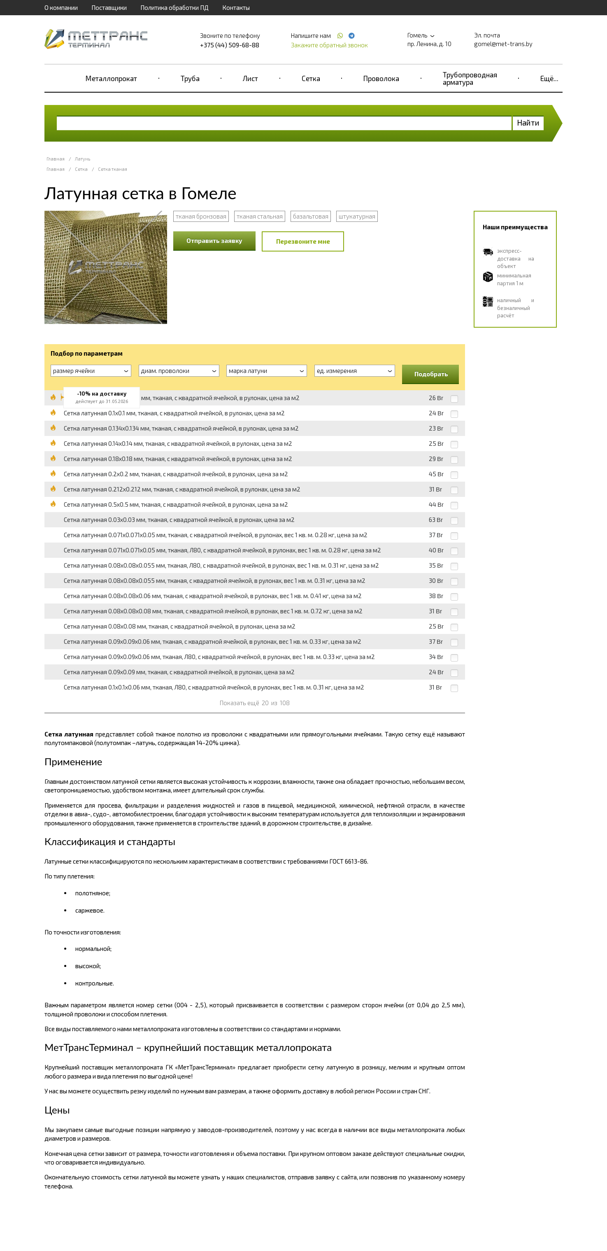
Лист (250, 78)
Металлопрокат (111, 78)
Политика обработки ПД (174, 7)
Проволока (381, 78)
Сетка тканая (112, 169)
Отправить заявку (214, 240)
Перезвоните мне (303, 241)
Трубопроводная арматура (470, 78)
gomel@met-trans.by (503, 43)
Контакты (236, 7)
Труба (190, 78)
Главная (56, 158)
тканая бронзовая (201, 216)
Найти (528, 122)
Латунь (82, 158)
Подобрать (431, 373)
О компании (61, 7)
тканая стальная (260, 216)
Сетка (311, 78)
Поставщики (109, 7)
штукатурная (357, 216)
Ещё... (549, 78)
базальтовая (310, 216)
